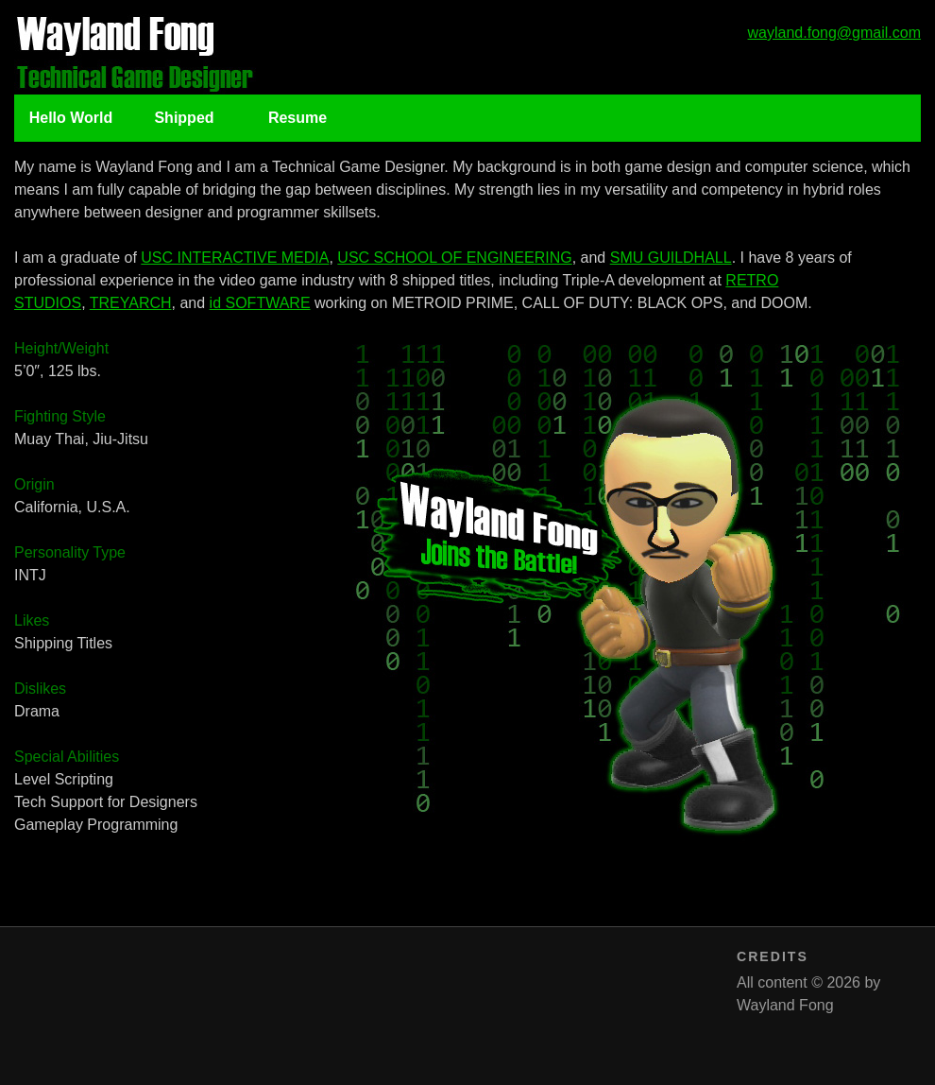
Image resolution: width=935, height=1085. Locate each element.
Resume (297, 118)
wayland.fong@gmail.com (834, 33)
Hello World (71, 118)
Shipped (183, 118)
